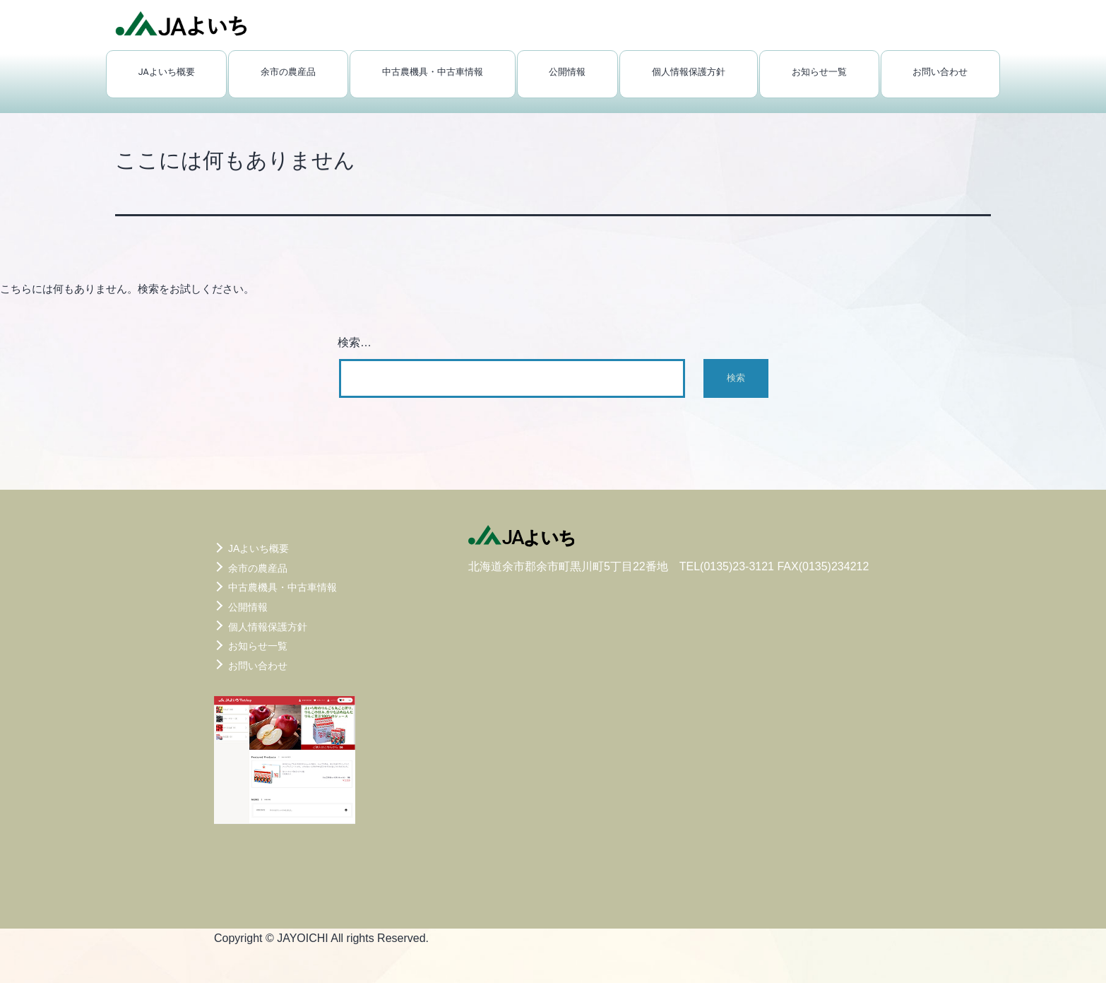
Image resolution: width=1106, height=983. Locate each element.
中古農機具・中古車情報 (432, 71)
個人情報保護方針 (688, 71)
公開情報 (567, 71)
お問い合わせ (940, 71)
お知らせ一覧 (819, 71)
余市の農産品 (288, 71)
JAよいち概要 (166, 71)
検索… (354, 342)
